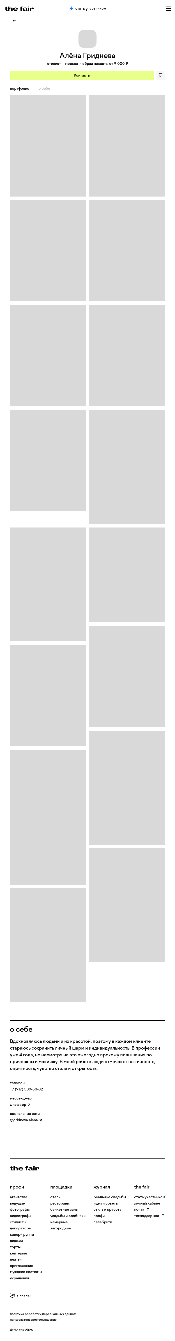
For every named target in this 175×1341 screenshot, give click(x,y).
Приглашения (21, 1266)
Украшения (19, 1278)
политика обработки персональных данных (43, 1314)
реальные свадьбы (110, 1197)
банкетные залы (64, 1209)
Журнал (102, 1187)
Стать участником (87, 8)
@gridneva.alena (24, 1120)
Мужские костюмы (26, 1272)
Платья (16, 1259)
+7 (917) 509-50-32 (26, 1089)
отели (55, 1197)
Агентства (18, 1197)
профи (17, 1187)
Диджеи (16, 1240)
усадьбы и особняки (67, 1216)
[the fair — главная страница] (19, 9)
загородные (60, 1228)
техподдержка (149, 1216)
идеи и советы (106, 1203)
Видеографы (20, 1216)
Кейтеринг (19, 1253)
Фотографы (20, 1209)
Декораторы (20, 1228)
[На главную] (24, 1168)
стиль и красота (108, 1209)
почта (142, 1209)
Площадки (61, 1187)
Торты (15, 1247)
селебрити (103, 1222)
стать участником (149, 1197)
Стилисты (18, 1222)
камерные (59, 1222)
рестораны (59, 1203)
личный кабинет (148, 1203)
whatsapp (18, 1104)
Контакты (82, 75)
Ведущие (17, 1203)
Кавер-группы (22, 1234)
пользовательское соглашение (33, 1320)
